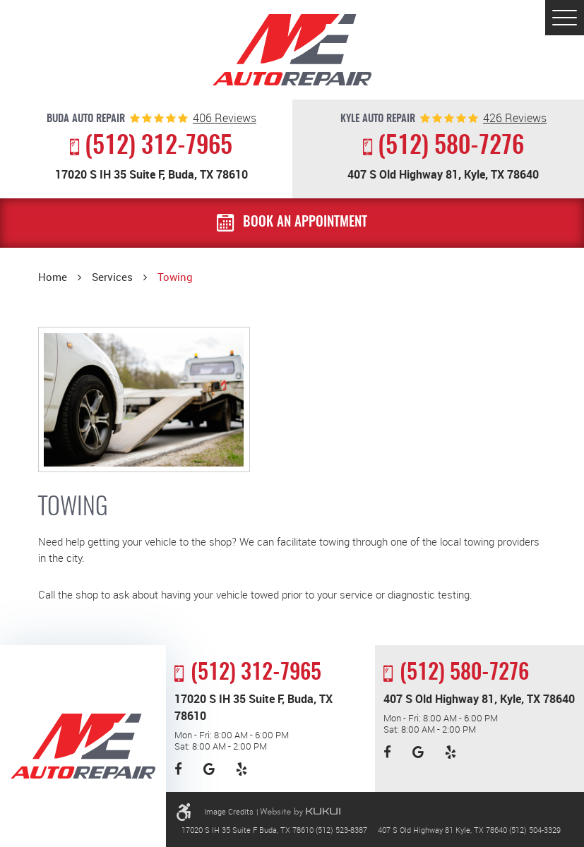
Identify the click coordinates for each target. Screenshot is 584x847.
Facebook (178, 769)
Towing (175, 277)
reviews (224, 118)
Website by (300, 812)
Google (209, 769)
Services (112, 277)
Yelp (241, 769)
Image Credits (229, 811)
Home (52, 277)
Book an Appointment (305, 222)
